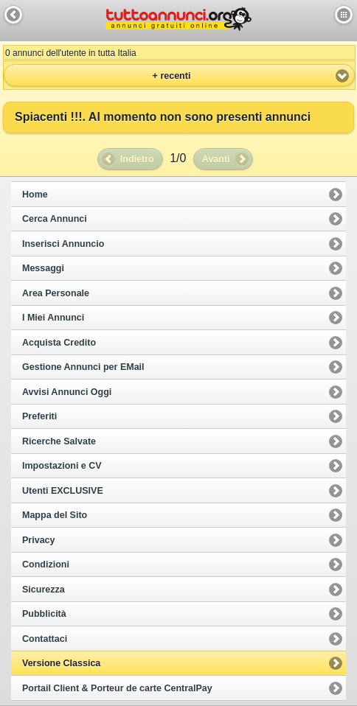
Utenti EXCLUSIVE (62, 491)
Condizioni (45, 564)
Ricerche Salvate (59, 441)
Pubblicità (44, 614)
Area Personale (55, 293)
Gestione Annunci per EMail (83, 367)
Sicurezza (43, 589)
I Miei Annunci (53, 317)
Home (35, 194)
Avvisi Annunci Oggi (66, 392)
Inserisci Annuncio (63, 244)
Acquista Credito (59, 343)
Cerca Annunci (54, 219)
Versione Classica (61, 663)
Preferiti (39, 416)
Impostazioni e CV (62, 466)
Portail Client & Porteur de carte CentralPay (117, 688)
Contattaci (44, 639)
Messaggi (43, 268)
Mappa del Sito (54, 515)
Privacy (38, 540)
